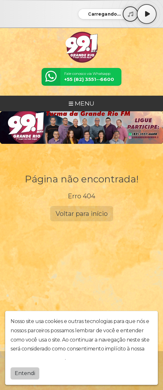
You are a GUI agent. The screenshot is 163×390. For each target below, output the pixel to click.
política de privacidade (38, 358)
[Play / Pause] (147, 14)
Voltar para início (82, 213)
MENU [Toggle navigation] (81, 103)
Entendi (25, 373)
